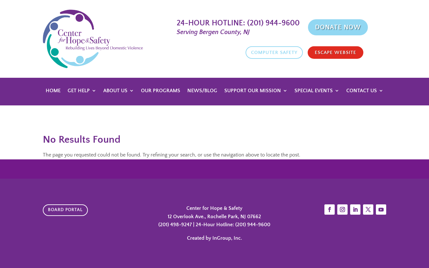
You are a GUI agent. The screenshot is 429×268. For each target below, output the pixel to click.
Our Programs (160, 91)
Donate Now (338, 27)
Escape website (335, 52)
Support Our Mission (252, 91)
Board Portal (65, 209)
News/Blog (202, 91)
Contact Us (361, 91)
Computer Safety (274, 52)
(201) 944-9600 (272, 23)
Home (53, 91)
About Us (115, 91)
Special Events (313, 91)
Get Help (79, 91)
